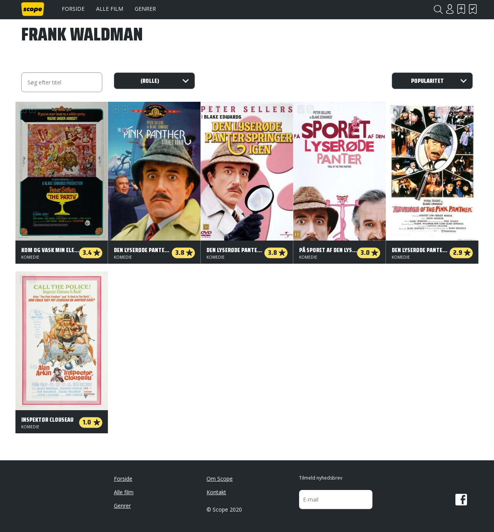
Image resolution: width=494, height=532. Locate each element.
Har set (473, 9)
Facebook (461, 499)
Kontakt (216, 492)
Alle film (109, 8)
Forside (73, 8)
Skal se (461, 9)
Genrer (145, 8)
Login (449, 9)
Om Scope (219, 478)
